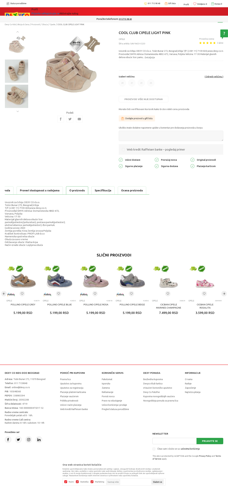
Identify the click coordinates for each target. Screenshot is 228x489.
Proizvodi (35, 24)
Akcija (64, 11)
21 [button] (132, 84)
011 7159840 (20, 383)
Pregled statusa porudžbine (115, 409)
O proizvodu (17, 190)
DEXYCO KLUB (83, 11)
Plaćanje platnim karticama (73, 392)
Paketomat (107, 379)
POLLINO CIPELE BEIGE (132, 304)
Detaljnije (150, 57)
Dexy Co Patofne (151, 392)
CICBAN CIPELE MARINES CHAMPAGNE (168, 306)
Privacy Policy (205, 456)
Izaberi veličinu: (127, 76)
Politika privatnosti (69, 400)
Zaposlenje (190, 388)
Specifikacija (43, 190)
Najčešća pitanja (192, 392)
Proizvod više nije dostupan (143, 99)
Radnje (188, 383)
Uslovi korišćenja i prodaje (114, 405)
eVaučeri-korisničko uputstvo (157, 388)
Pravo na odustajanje (112, 400)
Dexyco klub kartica (152, 383)
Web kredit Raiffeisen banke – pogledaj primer (156, 149)
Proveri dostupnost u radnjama (113, 190)
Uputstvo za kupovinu (71, 383)
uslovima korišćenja (190, 449)
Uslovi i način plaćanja (70, 405)
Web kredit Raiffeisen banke (74, 409)
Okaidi (103, 11)
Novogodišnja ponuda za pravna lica (160, 400)
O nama (188, 379)
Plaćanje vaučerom (69, 396)
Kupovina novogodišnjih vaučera (159, 396)
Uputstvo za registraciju (71, 388)
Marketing (99, 482)
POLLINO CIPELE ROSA (95, 304)
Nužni (71, 482)
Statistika (84, 482)
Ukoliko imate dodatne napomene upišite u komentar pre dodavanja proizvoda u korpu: (161, 127)
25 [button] (151, 84)
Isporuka (106, 383)
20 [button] (122, 84)
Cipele (52, 24)
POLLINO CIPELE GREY (23, 304)
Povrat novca (108, 396)
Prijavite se (210, 441)
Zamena (106, 388)
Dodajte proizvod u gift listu (137, 118)
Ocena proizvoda (72, 190)
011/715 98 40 (125, 19)
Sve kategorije (44, 11)
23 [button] (141, 84)
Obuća (45, 24)
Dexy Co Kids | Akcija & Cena (17, 24)
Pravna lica (65, 379)
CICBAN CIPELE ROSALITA (205, 306)
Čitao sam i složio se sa (178, 449)
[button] (22, 293)
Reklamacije (107, 392)
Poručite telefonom (107, 19)
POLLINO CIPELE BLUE (59, 304)
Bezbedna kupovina (153, 379)
